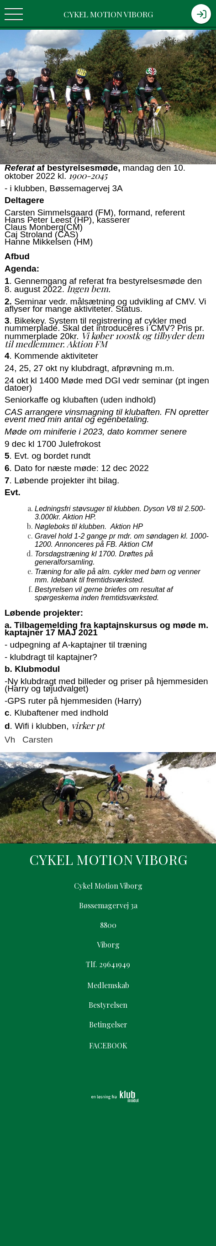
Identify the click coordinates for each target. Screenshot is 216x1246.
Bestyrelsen (108, 1005)
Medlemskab (108, 985)
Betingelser (108, 1024)
